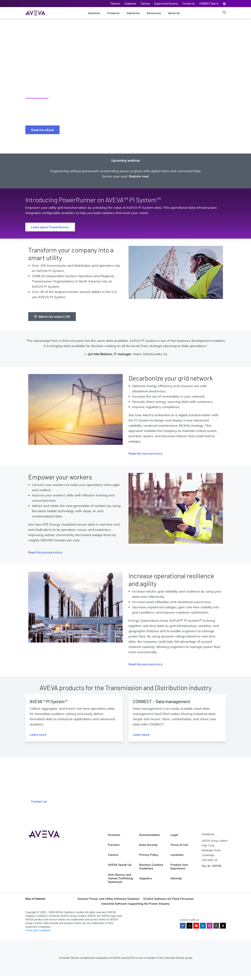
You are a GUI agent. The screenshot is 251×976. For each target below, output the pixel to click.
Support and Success (166, 3)
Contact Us (188, 3)
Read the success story (145, 453)
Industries (133, 13)
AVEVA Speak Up (120, 864)
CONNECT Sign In (209, 3)
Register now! (139, 176)
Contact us (39, 801)
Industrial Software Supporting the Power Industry (135, 903)
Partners (115, 3)
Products (113, 13)
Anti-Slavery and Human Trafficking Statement (120, 878)
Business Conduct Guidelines (151, 866)
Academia (130, 3)
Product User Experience (179, 866)
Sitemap (176, 878)
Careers (113, 855)
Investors (114, 835)
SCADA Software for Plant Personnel (168, 899)
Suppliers (145, 878)
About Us (174, 13)
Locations (176, 855)
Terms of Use (179, 845)
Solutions (94, 13)
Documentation (149, 835)
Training (145, 3)
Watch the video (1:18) (52, 316)
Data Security (148, 845)
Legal (174, 835)
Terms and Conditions (37, 930)
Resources (154, 13)
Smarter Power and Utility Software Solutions (108, 899)
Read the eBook (42, 130)
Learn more (38, 734)
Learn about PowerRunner (50, 227)
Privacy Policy (148, 855)
